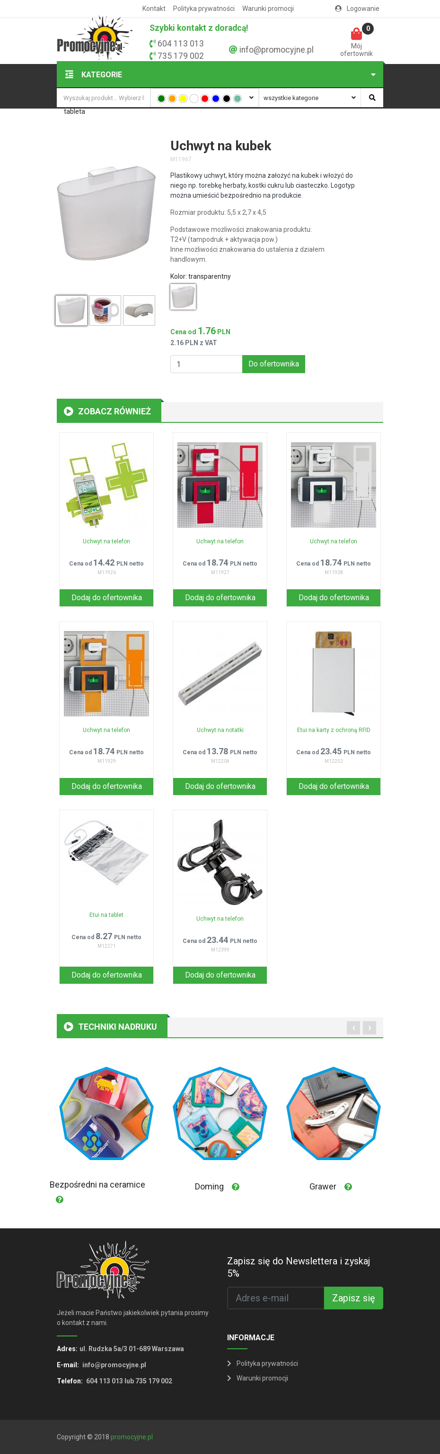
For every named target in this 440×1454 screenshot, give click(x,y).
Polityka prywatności (204, 8)
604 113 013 (181, 43)
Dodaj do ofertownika (106, 597)
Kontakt (154, 8)
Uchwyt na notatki (220, 730)
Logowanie (357, 8)
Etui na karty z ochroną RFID (333, 730)
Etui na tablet (106, 915)
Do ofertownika (273, 363)
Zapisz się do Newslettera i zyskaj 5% (298, 1267)
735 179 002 (181, 56)
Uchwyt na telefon (106, 541)
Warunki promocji (268, 8)
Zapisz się (353, 1298)
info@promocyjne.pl (276, 50)
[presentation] (353, 1027)
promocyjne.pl (132, 1437)
